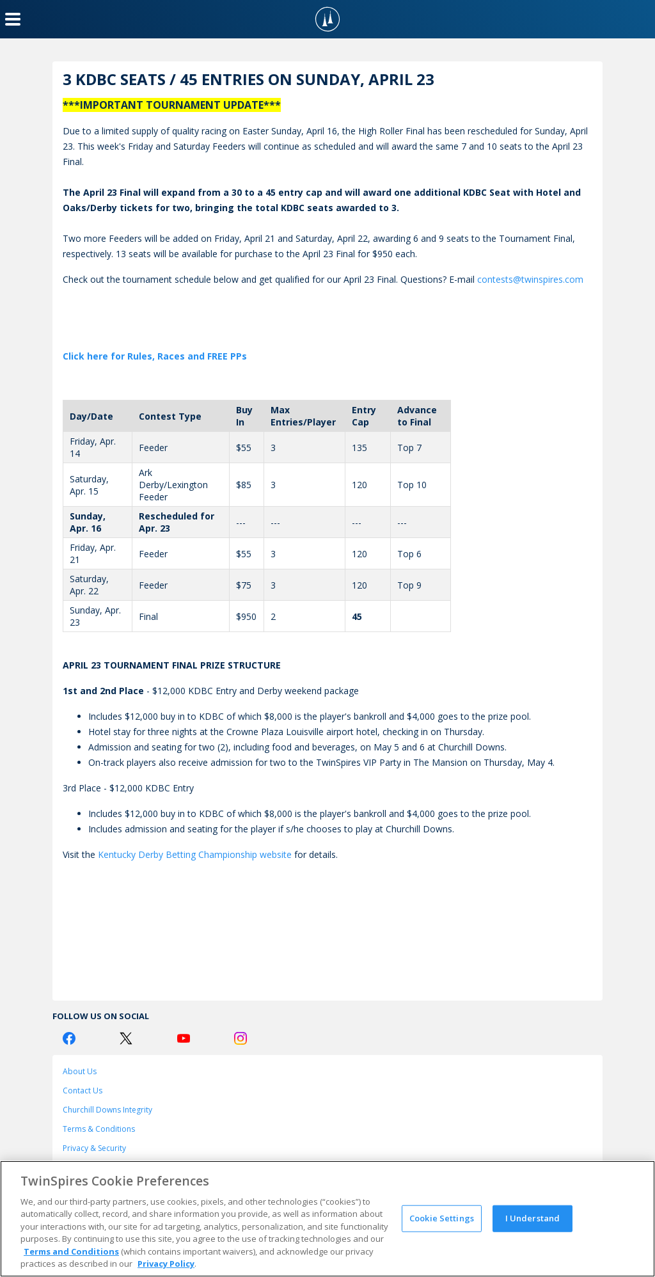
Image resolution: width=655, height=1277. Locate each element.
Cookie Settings (441, 1218)
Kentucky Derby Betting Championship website (195, 854)
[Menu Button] (13, 19)
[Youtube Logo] (183, 1038)
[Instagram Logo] (240, 1038)
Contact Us (82, 1090)
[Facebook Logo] (69, 1038)
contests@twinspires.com (530, 279)
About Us (80, 1071)
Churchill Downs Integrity (107, 1109)
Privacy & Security (94, 1148)
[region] (327, 1219)
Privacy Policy (166, 1263)
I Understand (532, 1218)
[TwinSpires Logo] (327, 19)
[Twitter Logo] (126, 1038)
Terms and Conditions (71, 1251)
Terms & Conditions (99, 1128)
